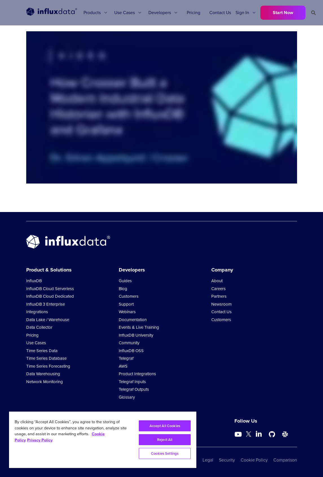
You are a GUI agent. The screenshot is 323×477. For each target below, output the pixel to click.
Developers (159, 12)
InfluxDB (34, 281)
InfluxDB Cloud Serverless (50, 289)
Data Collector (39, 327)
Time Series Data (42, 351)
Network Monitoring (44, 382)
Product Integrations (137, 374)
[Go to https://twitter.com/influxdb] (248, 435)
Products (92, 12)
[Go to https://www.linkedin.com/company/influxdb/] (259, 434)
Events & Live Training (139, 327)
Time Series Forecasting (48, 366)
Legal (208, 460)
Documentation (133, 320)
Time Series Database (46, 358)
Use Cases (124, 12)
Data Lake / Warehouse (47, 320)
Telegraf (126, 358)
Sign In (242, 12)
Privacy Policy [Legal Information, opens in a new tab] (39, 440)
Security (227, 460)
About (217, 281)
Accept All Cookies (165, 426)
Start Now (283, 12)
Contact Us (220, 12)
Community (129, 343)
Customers (129, 296)
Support (126, 304)
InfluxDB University (136, 335)
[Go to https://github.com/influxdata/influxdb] (272, 434)
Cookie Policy (254, 460)
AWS (123, 366)
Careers (218, 289)
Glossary (127, 397)
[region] (102, 440)
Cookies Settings (165, 453)
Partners (219, 296)
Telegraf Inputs (132, 382)
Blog (123, 289)
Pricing (193, 12)
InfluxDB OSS (131, 351)
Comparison (285, 460)
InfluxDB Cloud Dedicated (50, 296)
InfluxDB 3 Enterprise (45, 304)
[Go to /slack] (285, 434)
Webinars (127, 312)
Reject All (164, 439)
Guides (125, 281)
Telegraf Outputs (134, 389)
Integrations (37, 312)
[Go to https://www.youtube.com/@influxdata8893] (238, 434)
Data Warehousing (43, 374)
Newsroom (221, 304)
